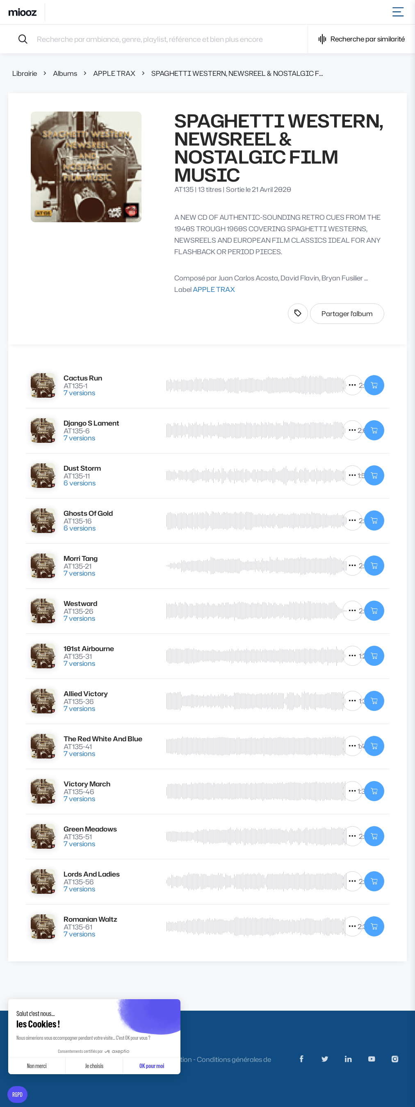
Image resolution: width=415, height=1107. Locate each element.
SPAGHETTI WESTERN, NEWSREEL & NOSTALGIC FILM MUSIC (238, 73)
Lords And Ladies (92, 873)
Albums (65, 73)
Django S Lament (91, 422)
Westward (80, 603)
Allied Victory (86, 693)
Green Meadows (90, 828)
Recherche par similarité (361, 39)
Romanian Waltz (90, 919)
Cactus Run (83, 377)
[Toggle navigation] (399, 12)
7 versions (79, 392)
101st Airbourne (89, 648)
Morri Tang (81, 558)
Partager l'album (347, 313)
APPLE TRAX (114, 73)
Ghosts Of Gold (88, 513)
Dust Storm (82, 468)
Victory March (87, 783)
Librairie (24, 73)
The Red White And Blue (103, 738)
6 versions (80, 482)
